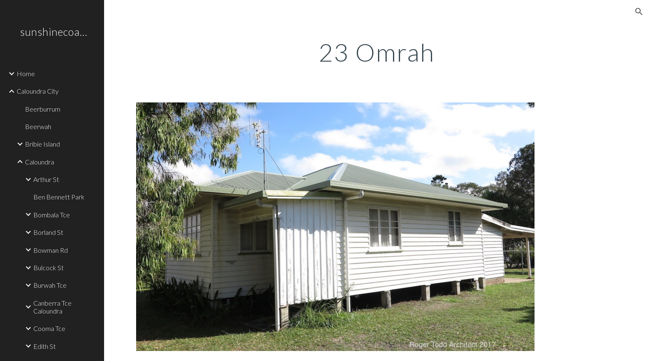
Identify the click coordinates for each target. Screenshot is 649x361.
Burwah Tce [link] (50, 285)
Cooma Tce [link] (49, 328)
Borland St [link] (48, 232)
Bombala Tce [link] (51, 215)
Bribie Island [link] (42, 144)
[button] (639, 12)
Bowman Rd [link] (50, 250)
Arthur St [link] (46, 179)
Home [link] (26, 73)
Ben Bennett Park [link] (59, 197)
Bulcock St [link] (48, 267)
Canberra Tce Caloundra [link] (52, 307)
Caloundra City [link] (38, 91)
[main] (376, 52)
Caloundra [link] (39, 162)
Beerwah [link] (38, 126)
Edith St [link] (44, 346)
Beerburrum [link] (42, 109)
